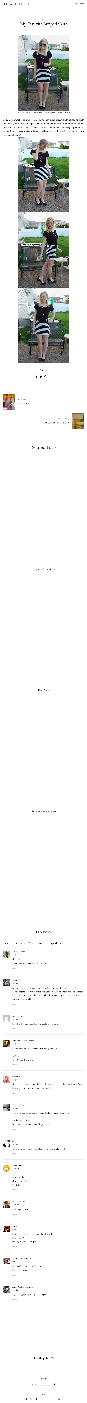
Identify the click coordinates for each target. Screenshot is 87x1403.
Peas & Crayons (26, 1059)
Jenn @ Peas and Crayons (23, 1041)
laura (14, 1226)
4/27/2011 (15, 955)
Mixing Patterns (43, 932)
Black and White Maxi (43, 811)
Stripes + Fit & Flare (43, 569)
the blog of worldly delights (24, 1241)
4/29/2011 (15, 1229)
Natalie (15, 980)
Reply (14, 968)
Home (43, 1394)
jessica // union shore (21, 1258)
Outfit (36, 19)
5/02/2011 (15, 1262)
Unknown (16, 1166)
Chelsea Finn (18, 1105)
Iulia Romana (18, 1202)
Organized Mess (18, 4)
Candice (16, 1077)
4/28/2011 (15, 1169)
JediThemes (59, 1399)
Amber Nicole (18, 952)
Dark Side (43, 690)
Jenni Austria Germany (22, 1287)
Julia (14, 1141)
